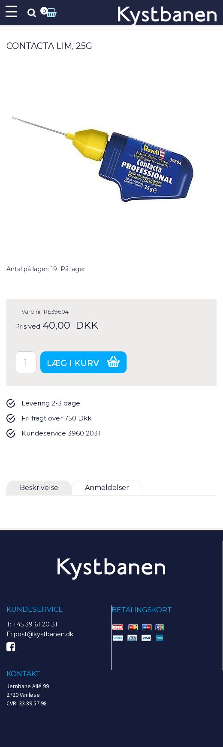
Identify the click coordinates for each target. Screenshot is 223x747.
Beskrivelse (39, 488)
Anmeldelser (107, 488)
